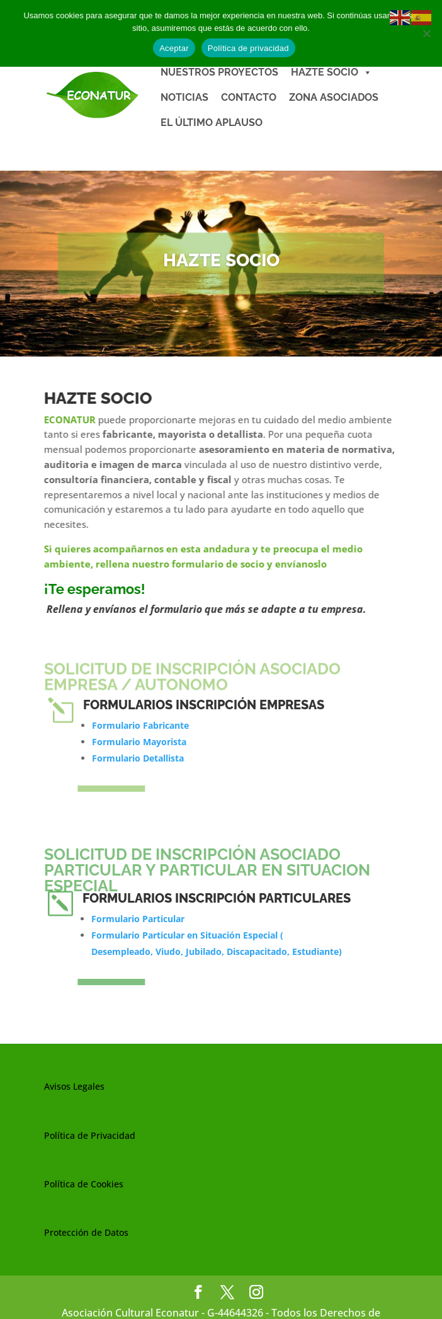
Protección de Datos (86, 1232)
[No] (426, 33)
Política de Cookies (83, 1184)
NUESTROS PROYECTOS (219, 72)
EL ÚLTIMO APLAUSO (212, 122)
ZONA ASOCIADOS (333, 97)
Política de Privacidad (89, 1135)
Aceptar (174, 48)
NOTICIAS (184, 97)
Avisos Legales (74, 1086)
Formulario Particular (137, 919)
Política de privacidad (248, 48)
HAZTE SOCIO (331, 72)
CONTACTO (248, 97)
